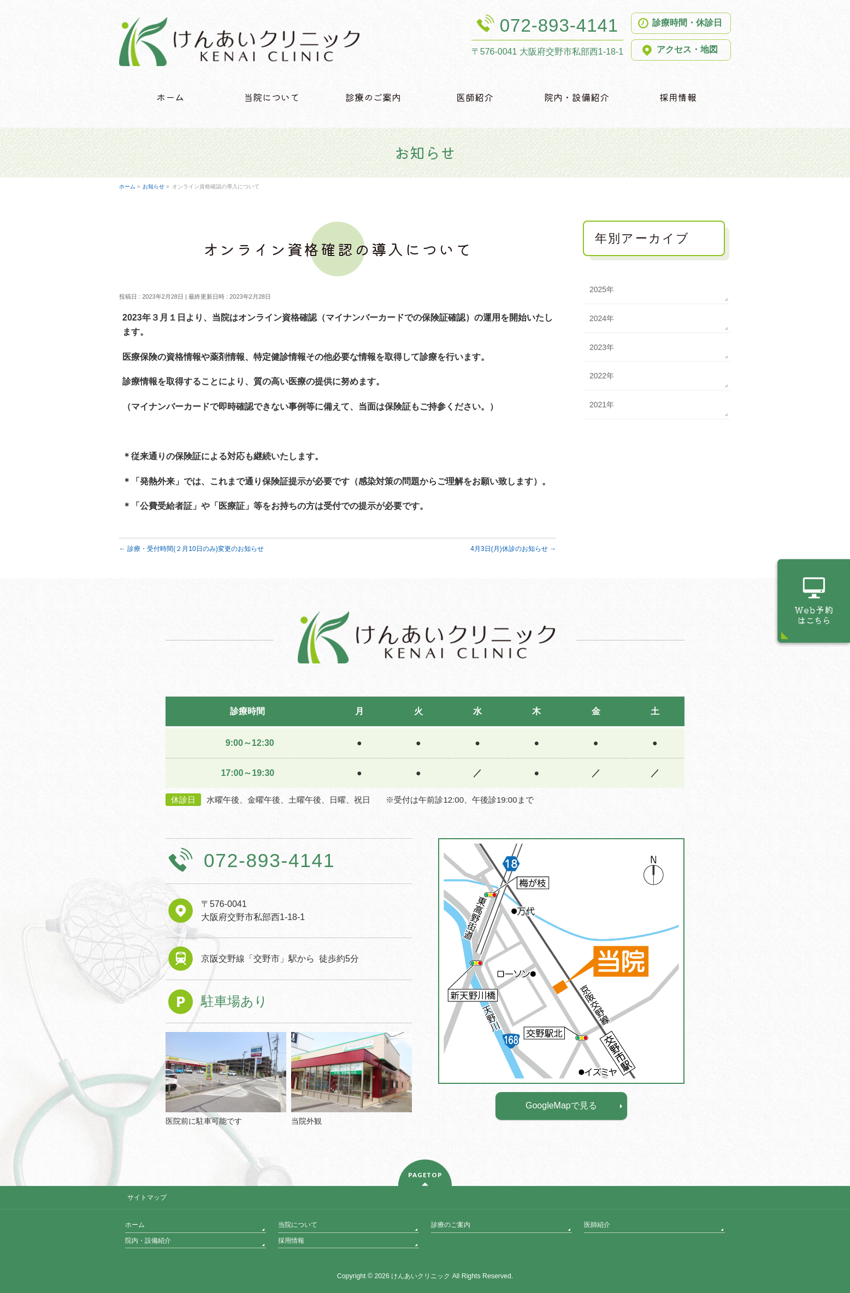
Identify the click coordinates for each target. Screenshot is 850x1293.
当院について (297, 1225)
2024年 (601, 318)
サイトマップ (147, 1197)
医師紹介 (597, 1225)
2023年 (601, 347)
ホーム (135, 1225)
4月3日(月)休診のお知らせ (513, 549)
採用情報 (291, 1240)
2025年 (601, 289)
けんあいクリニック (420, 1276)
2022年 (601, 375)
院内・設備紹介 (148, 1240)
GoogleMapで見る (561, 1105)
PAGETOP (425, 1174)
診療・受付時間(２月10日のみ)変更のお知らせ (191, 549)
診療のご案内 (450, 1225)
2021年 (601, 404)
